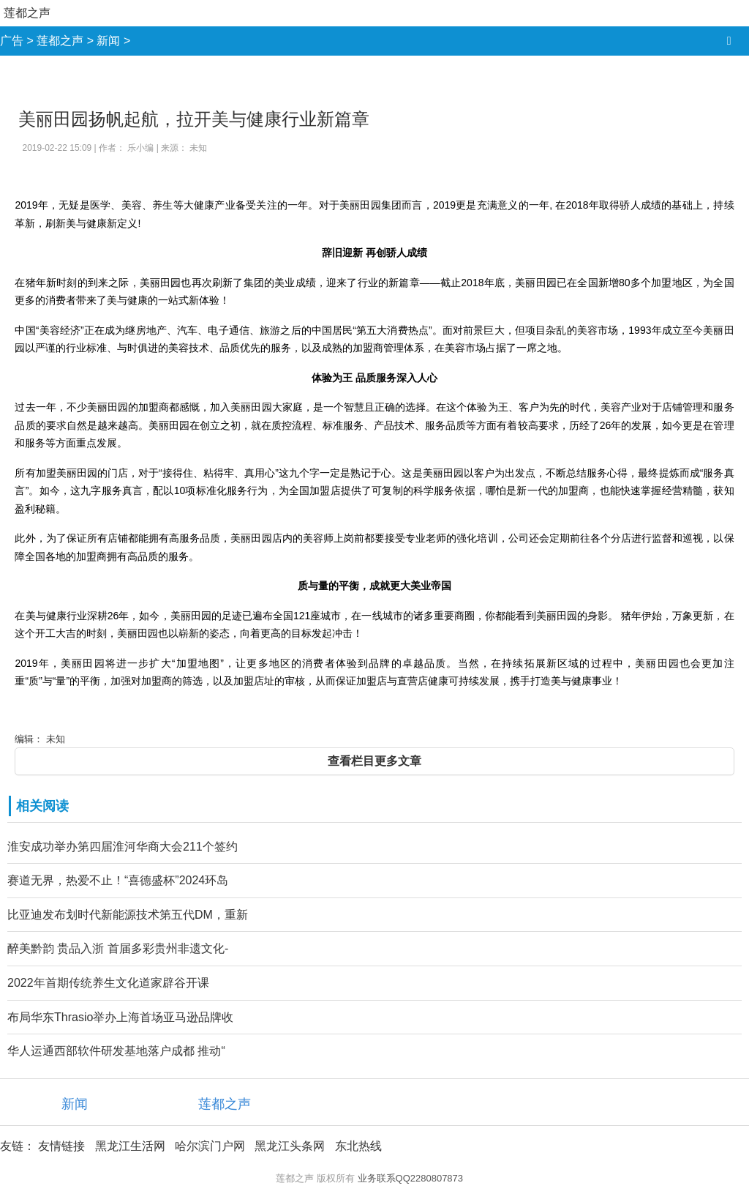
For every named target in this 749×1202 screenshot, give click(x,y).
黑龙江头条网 (290, 1146)
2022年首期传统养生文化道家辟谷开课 (108, 983)
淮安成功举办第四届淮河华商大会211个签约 (122, 846)
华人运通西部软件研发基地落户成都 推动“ (116, 1051)
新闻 (108, 40)
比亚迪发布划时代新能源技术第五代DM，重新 (127, 914)
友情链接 (61, 1146)
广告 (11, 40)
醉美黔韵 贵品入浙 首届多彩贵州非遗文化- (117, 948)
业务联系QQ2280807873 (411, 1178)
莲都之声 (27, 13)
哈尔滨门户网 (210, 1146)
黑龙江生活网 (130, 1146)
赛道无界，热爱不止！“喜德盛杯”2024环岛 (117, 880)
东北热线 (358, 1146)
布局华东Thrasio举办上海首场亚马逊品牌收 (120, 1017)
